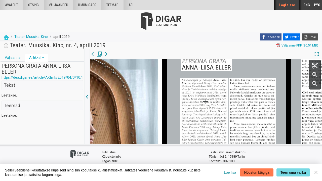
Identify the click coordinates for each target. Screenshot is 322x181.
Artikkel (35, 58)
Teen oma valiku (293, 172)
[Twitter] (291, 36)
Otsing (33, 5)
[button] (43, 58)
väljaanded (58, 5)
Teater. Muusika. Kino (31, 37)
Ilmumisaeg (87, 5)
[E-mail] (310, 36)
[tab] (13, 58)
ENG (307, 5)
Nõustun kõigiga (256, 172)
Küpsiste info (111, 156)
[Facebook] (270, 36)
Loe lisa (230, 172)
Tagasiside (110, 161)
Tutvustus (109, 152)
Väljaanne (13, 58)
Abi (131, 5)
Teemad (112, 5)
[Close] (316, 172)
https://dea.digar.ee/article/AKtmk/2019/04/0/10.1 (42, 77)
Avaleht (11, 5)
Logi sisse (287, 5)
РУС (317, 5)
